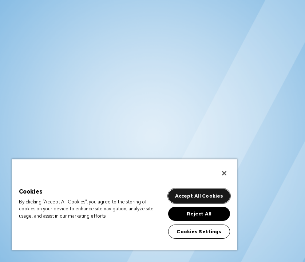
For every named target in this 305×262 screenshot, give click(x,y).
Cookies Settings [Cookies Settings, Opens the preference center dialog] (199, 232)
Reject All (199, 214)
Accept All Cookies (199, 196)
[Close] (224, 173)
